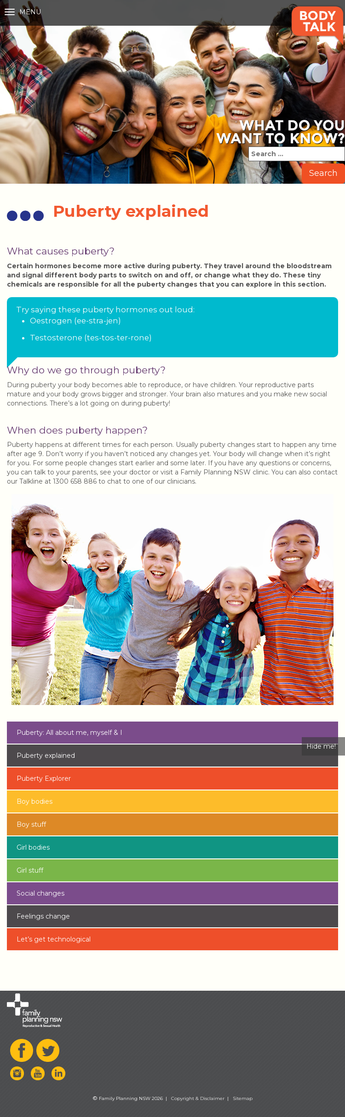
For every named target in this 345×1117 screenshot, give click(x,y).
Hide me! (321, 746)
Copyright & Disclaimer (197, 1098)
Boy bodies (34, 801)
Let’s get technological (54, 939)
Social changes (40, 893)
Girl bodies (33, 847)
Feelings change (43, 916)
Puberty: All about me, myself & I (69, 732)
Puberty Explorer (44, 778)
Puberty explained (46, 755)
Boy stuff (31, 824)
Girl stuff (30, 870)
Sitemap (243, 1098)
